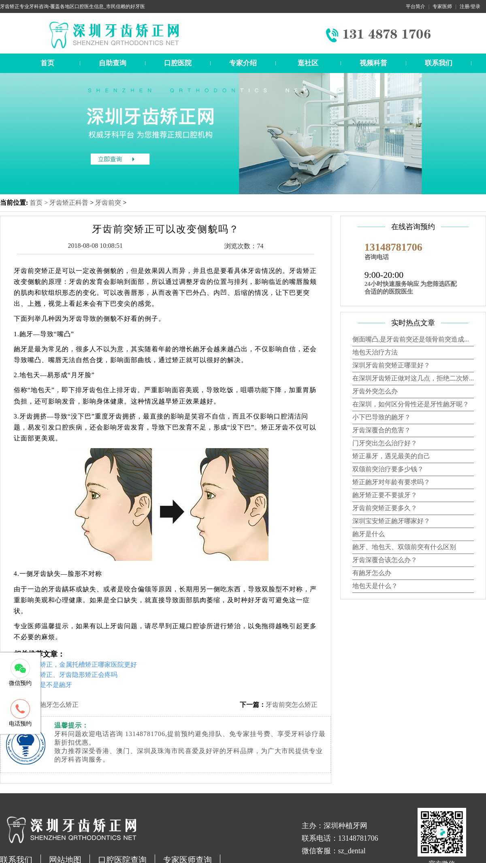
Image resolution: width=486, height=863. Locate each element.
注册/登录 (470, 6)
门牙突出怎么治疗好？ (384, 443)
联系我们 (438, 63)
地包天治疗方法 (375, 352)
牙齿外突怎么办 (375, 391)
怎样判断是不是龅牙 (43, 684)
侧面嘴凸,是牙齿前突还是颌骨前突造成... (410, 339)
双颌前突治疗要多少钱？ (388, 469)
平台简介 (415, 6)
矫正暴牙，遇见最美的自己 (391, 456)
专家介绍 (243, 63)
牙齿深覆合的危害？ (381, 430)
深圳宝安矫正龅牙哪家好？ (391, 520)
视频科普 (373, 63)
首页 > (39, 202)
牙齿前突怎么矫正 (292, 704)
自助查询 (112, 63)
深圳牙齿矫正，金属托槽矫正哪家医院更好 (75, 664)
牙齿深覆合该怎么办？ (384, 559)
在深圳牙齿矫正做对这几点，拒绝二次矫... (413, 378)
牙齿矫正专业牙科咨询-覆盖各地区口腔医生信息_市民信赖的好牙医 (72, 6)
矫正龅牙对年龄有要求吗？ (391, 482)
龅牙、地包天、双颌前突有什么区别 (404, 546)
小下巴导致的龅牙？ (381, 417)
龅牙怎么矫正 (59, 704)
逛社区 (308, 63)
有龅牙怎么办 (371, 572)
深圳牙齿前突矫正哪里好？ (391, 365)
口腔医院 (178, 63)
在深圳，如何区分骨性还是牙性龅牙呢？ (410, 404)
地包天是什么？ (375, 585)
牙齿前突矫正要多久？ (384, 507)
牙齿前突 (108, 202)
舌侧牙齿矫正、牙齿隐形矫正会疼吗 (65, 674)
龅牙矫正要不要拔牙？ (384, 495)
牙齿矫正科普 (68, 202)
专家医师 (442, 6)
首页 (47, 63)
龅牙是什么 (368, 533)
